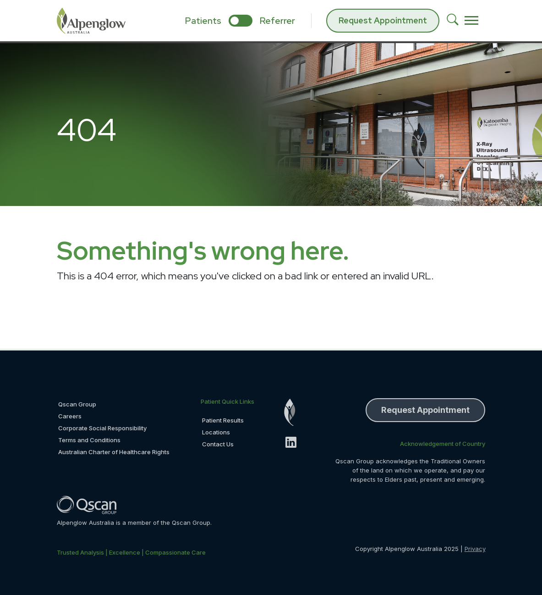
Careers (70, 416)
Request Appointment (383, 20)
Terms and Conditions (89, 440)
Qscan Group (77, 404)
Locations (216, 432)
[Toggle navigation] (471, 20)
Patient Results (223, 420)
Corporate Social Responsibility (102, 428)
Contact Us (218, 444)
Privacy (475, 548)
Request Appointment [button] (425, 410)
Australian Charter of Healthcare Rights (114, 452)
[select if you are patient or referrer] (240, 21)
